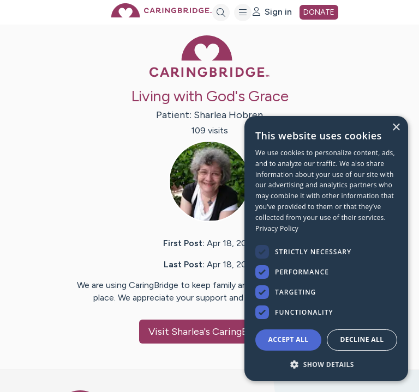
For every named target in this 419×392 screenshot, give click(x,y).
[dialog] (326, 248)
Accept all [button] (288, 339)
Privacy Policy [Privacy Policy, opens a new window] (276, 228)
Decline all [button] (362, 339)
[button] (326, 364)
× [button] (396, 128)
